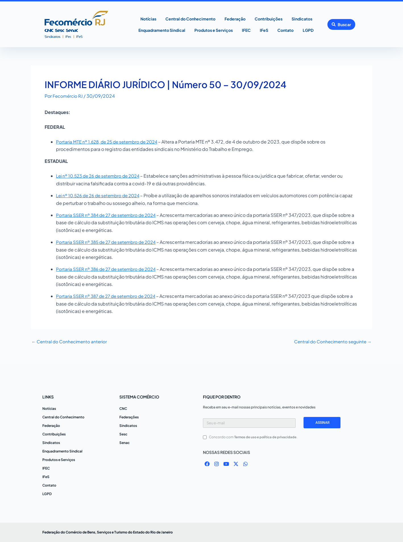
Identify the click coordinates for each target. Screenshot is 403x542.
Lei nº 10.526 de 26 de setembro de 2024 (101, 195)
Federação (235, 18)
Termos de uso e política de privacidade (266, 437)
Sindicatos (302, 18)
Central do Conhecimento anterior (71, 341)
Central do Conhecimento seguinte (330, 341)
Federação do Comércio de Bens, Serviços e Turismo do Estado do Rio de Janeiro (107, 532)
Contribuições (268, 18)
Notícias (148, 18)
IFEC (246, 30)
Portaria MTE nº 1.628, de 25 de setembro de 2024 (109, 142)
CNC (123, 408)
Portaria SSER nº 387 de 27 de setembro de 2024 (108, 296)
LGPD (308, 30)
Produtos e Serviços (213, 30)
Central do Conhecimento (190, 18)
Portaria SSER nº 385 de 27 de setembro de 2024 (108, 242)
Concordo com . (254, 437)
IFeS (264, 30)
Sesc (123, 434)
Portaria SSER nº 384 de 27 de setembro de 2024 (108, 215)
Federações (129, 417)
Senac (124, 443)
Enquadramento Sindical (161, 30)
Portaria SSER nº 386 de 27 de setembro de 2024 (108, 269)
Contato (285, 30)
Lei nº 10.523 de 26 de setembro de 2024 (101, 176)
